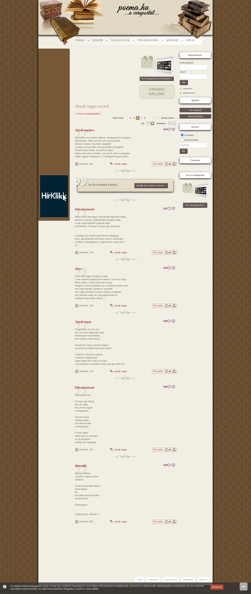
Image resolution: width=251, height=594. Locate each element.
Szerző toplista (195, 116)
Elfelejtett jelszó (189, 93)
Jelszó (182, 72)
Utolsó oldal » (168, 118)
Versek (80, 40)
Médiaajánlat (188, 579)
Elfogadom (217, 587)
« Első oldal (117, 118)
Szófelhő (172, 40)
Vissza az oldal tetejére (244, 586)
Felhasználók (120, 40)
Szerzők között (191, 140)
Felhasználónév (187, 63)
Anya (78, 268)
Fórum (190, 40)
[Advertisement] (54, 59)
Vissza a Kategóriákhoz (89, 113)
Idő (142, 123)
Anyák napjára (84, 130)
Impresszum (153, 579)
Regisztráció (187, 88)
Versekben (189, 135)
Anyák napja (120, 164)
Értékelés (161, 123)
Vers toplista (195, 110)
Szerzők (97, 40)
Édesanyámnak (84, 209)
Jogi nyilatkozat (171, 579)
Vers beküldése (147, 40)
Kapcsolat (203, 579)
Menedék (81, 465)
